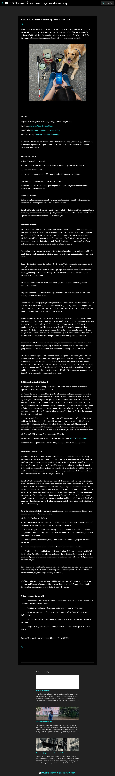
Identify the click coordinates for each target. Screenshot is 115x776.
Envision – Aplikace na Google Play (45, 130)
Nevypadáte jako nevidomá (44, 721)
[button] (22, 24)
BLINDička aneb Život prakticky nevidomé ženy (36, 3)
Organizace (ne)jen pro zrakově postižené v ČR (50, 753)
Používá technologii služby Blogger (57, 772)
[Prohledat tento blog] (104, 3)
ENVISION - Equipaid (78, 438)
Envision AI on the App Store (41, 126)
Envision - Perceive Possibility (47, 134)
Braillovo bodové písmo (43, 690)
